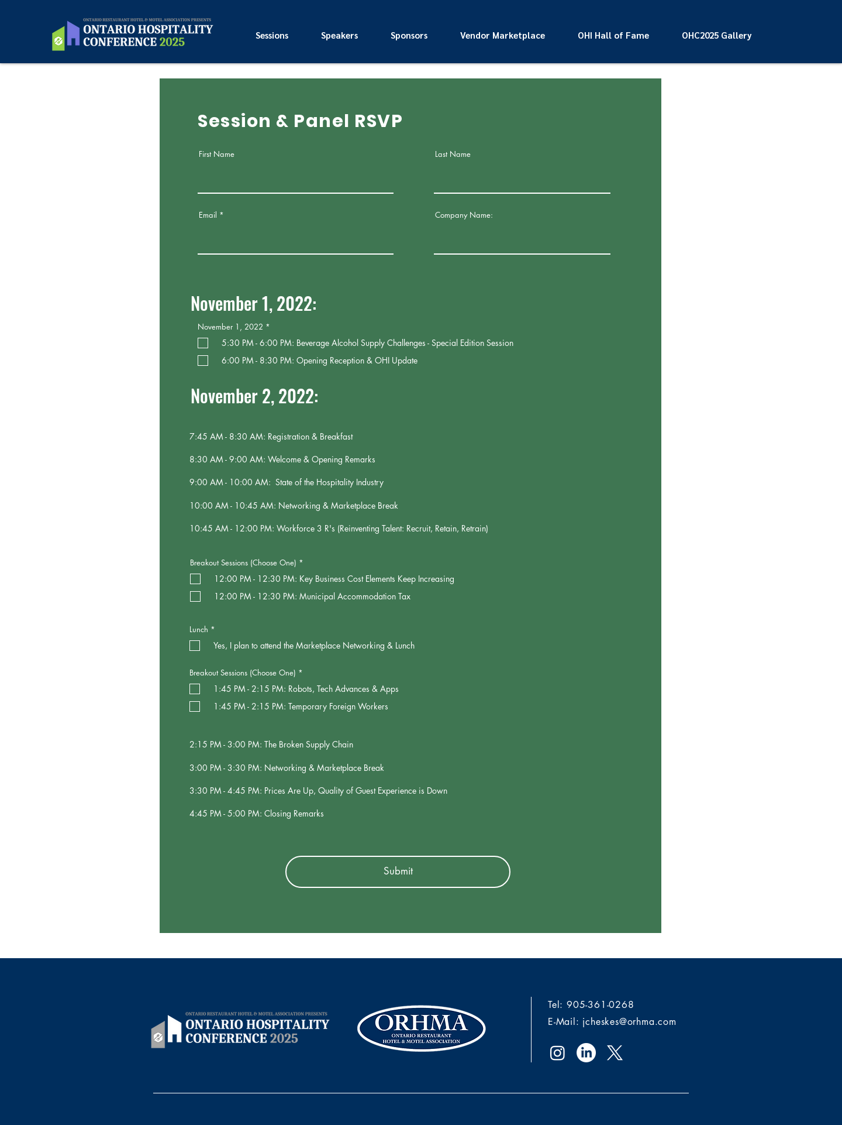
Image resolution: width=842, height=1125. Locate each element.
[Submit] (397, 872)
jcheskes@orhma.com (629, 1022)
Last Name (453, 154)
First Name (216, 154)
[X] (614, 1052)
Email (208, 215)
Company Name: (464, 215)
